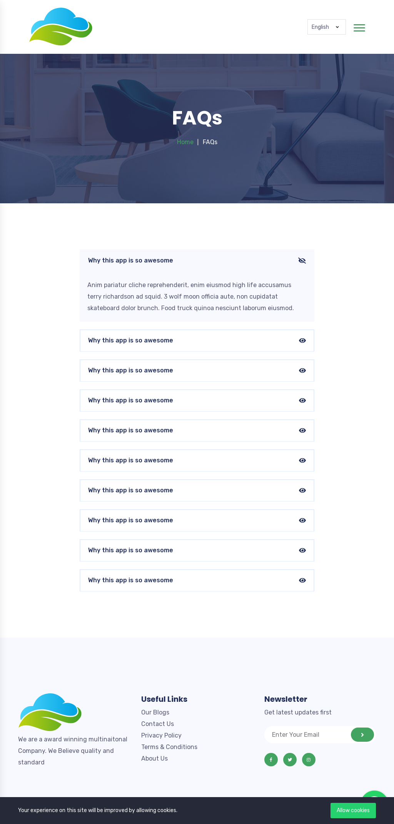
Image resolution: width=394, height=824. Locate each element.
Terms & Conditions (169, 747)
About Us (154, 758)
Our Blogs (155, 712)
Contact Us (157, 724)
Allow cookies (353, 810)
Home (185, 142)
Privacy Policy (161, 735)
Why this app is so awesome (197, 261)
